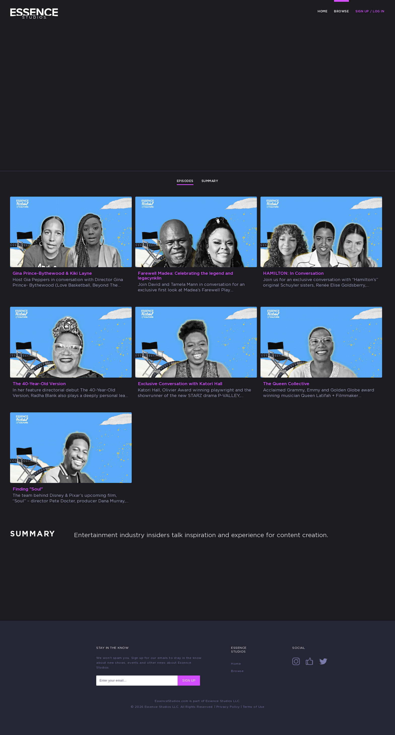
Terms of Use (253, 706)
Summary (210, 180)
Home (322, 11)
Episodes (185, 180)
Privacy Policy (228, 706)
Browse (341, 11)
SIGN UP (188, 680)
